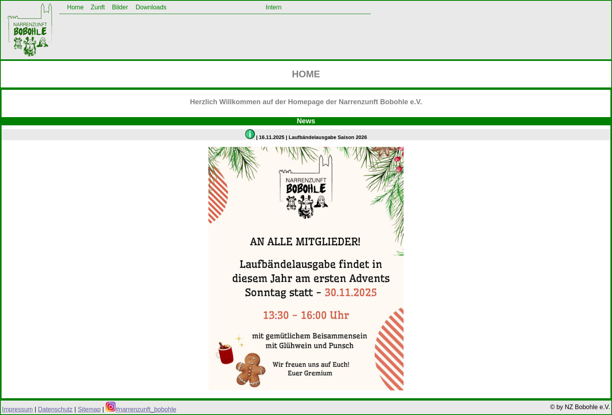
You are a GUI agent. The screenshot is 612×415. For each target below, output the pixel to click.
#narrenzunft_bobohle (141, 409)
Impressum (17, 409)
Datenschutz (55, 409)
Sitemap (89, 409)
